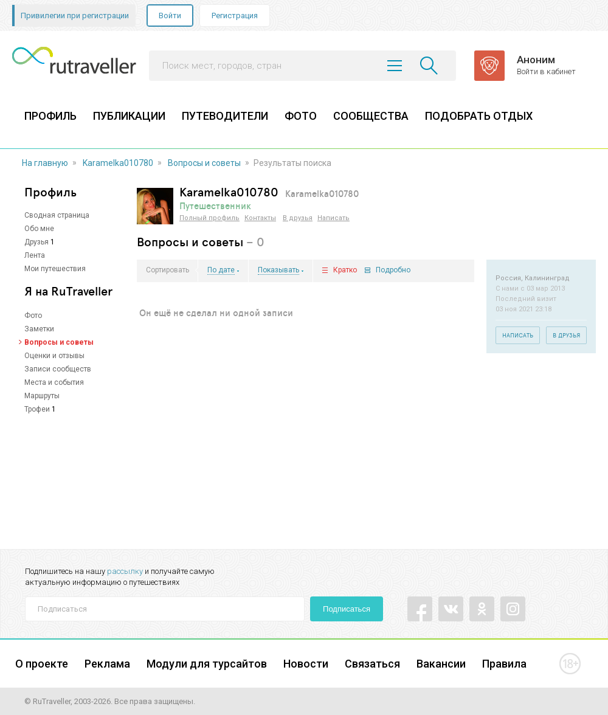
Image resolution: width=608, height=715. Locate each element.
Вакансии (441, 663)
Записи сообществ (57, 369)
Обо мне (39, 228)
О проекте (41, 663)
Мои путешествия (55, 268)
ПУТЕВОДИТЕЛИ (225, 115)
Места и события (54, 382)
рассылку (125, 571)
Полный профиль (209, 218)
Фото (33, 315)
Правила (504, 663)
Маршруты (42, 396)
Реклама (107, 663)
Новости (305, 663)
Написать (333, 218)
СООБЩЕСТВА (371, 115)
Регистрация (235, 15)
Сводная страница (56, 215)
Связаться (372, 663)
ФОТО (301, 115)
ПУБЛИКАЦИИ (129, 115)
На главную (45, 163)
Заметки (39, 329)
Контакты (260, 218)
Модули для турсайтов (207, 663)
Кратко (345, 270)
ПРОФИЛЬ (50, 115)
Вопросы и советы (204, 163)
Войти (170, 15)
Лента (34, 255)
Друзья (36, 242)
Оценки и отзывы (54, 355)
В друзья (298, 218)
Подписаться (346, 608)
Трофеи (37, 409)
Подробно (393, 270)
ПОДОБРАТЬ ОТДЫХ (479, 115)
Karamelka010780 (118, 163)
